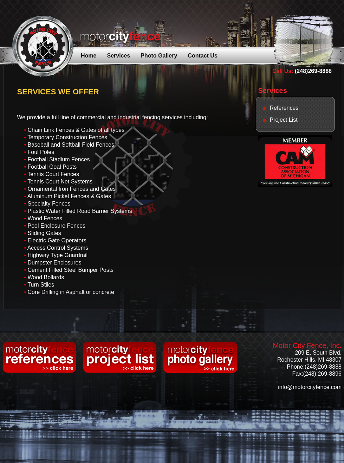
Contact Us (202, 56)
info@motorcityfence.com (310, 387)
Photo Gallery (159, 56)
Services (118, 56)
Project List (284, 120)
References (284, 108)
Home (88, 56)
